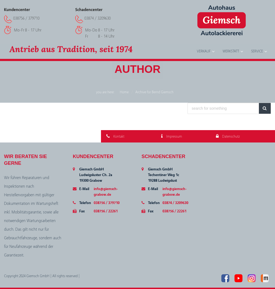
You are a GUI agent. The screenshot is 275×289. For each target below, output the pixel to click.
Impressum (171, 136)
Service (257, 51)
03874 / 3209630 (97, 18)
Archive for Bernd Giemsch (154, 92)
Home (124, 92)
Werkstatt (231, 51)
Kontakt (115, 136)
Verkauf (204, 51)
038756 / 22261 (106, 211)
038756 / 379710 (26, 18)
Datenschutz (228, 136)
